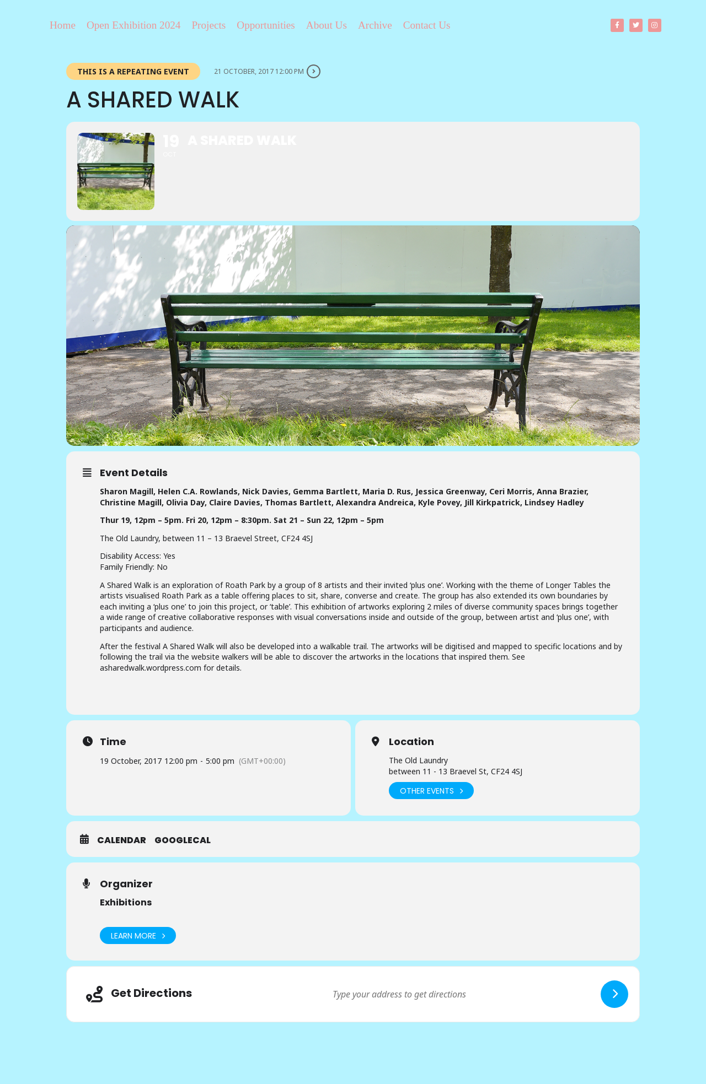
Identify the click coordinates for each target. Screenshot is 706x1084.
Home (63, 25)
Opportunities (266, 25)
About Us (326, 25)
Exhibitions (126, 902)
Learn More (138, 935)
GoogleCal (182, 840)
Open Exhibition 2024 (134, 25)
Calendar (121, 840)
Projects (208, 25)
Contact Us (427, 25)
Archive (375, 25)
